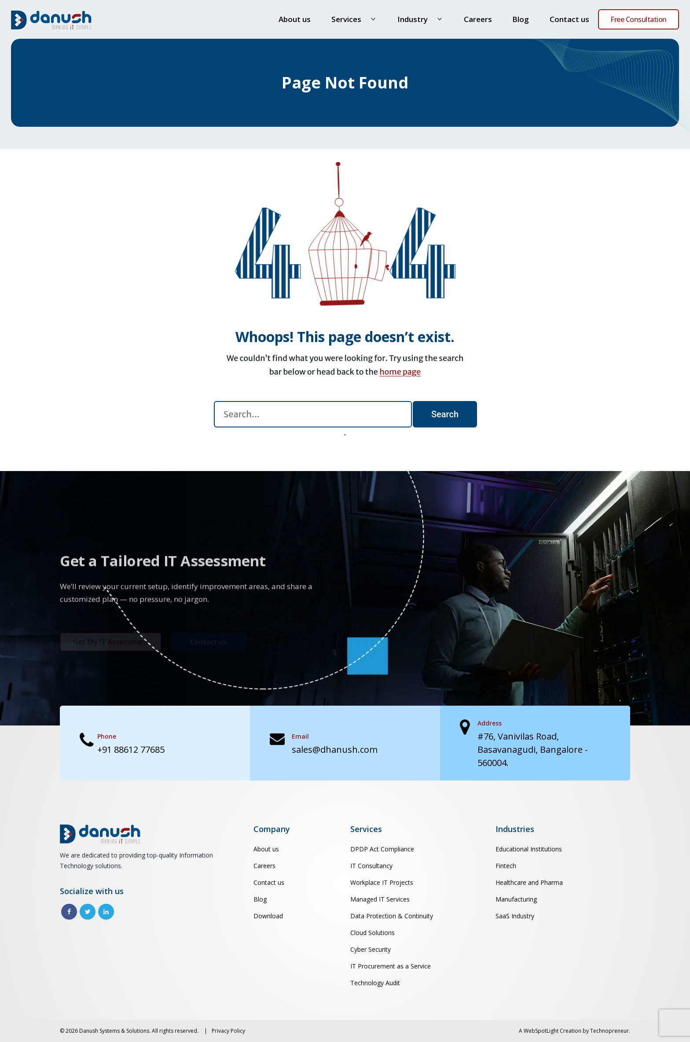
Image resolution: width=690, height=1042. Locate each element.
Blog (520, 19)
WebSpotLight (541, 1031)
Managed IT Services (380, 899)
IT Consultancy (371, 866)
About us (295, 19)
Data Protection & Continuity (391, 916)
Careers (478, 19)
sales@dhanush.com (335, 749)
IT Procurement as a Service (390, 966)
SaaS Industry (514, 916)
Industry (412, 19)
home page (400, 372)
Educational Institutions (528, 849)
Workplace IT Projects (381, 882)
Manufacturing (516, 899)
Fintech (505, 866)
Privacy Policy (228, 1031)
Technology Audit (375, 983)
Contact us (569, 19)
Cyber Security (370, 949)
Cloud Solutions (372, 932)
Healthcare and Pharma (529, 882)
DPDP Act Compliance (382, 849)
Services (346, 19)
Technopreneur (609, 1031)
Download (268, 916)
